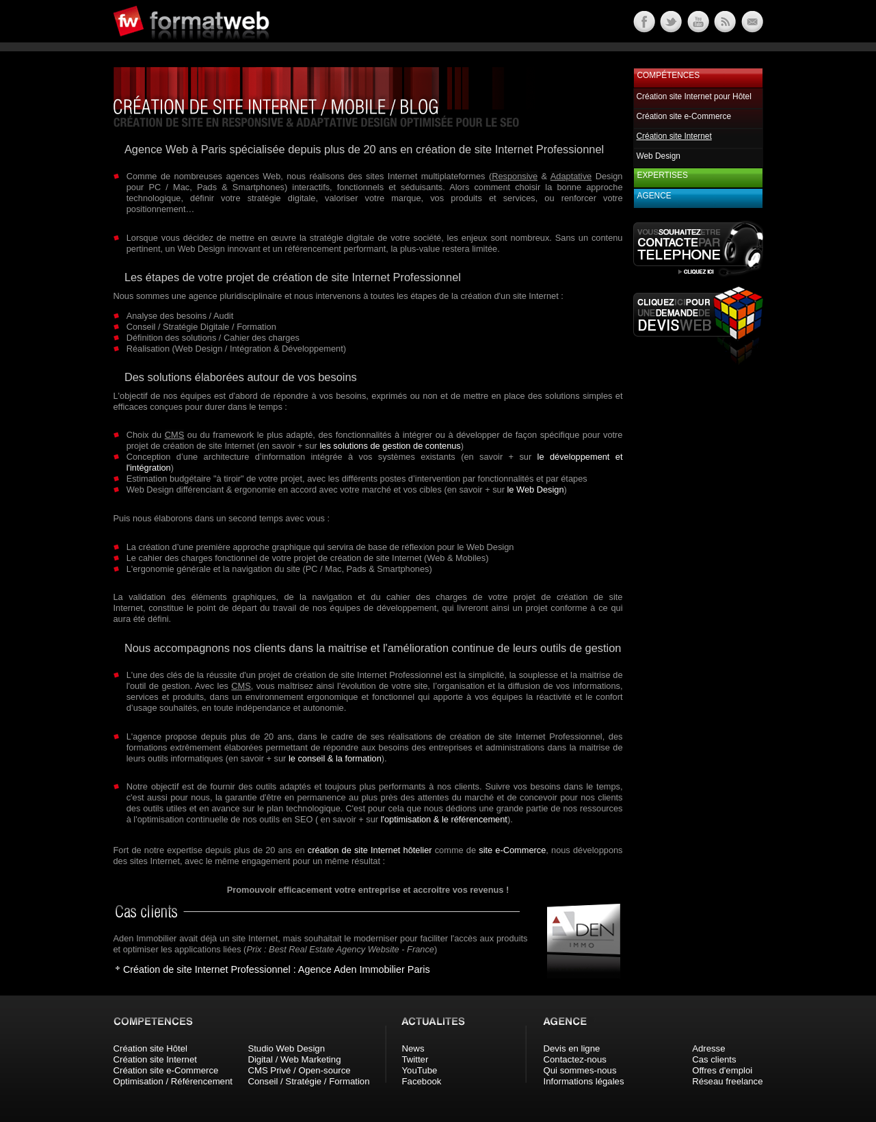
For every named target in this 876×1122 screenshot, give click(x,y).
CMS (174, 435)
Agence (654, 195)
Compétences (668, 75)
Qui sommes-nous (580, 1070)
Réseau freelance (727, 1081)
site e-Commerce (512, 850)
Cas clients (714, 1059)
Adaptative (571, 176)
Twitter (415, 1059)
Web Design (658, 156)
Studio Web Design (286, 1048)
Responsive (514, 176)
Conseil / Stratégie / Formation (308, 1081)
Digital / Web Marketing (294, 1059)
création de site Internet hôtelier (370, 850)
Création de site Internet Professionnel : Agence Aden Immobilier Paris (276, 969)
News (413, 1048)
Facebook (422, 1081)
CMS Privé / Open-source (299, 1070)
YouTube (420, 1070)
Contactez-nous (575, 1059)
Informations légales (584, 1081)
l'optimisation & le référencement (444, 819)
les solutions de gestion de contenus (389, 446)
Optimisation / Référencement (173, 1081)
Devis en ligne (572, 1048)
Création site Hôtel (150, 1048)
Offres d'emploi (722, 1070)
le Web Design (535, 489)
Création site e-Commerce (684, 116)
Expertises (662, 175)
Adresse (708, 1048)
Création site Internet (155, 1059)
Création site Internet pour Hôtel (694, 96)
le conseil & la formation (335, 758)
